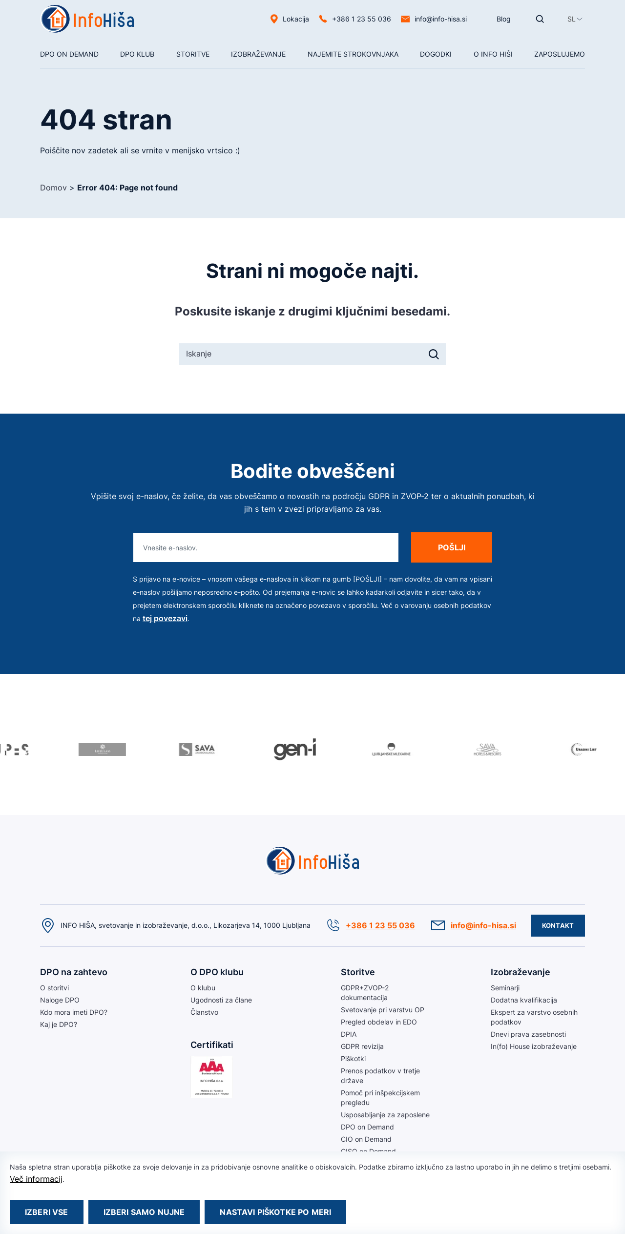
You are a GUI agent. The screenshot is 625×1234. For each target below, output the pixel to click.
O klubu (202, 987)
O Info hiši (493, 54)
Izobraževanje (258, 54)
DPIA (348, 1034)
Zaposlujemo (559, 54)
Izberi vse (46, 1212)
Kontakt (558, 925)
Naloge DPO (60, 1000)
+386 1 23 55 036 (361, 19)
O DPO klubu (217, 972)
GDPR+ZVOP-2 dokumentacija (365, 992)
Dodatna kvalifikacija (524, 1000)
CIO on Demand (366, 1139)
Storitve (192, 54)
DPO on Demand (367, 1127)
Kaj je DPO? (58, 1024)
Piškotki (353, 1058)
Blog (504, 19)
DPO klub (137, 54)
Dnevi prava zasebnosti (528, 1034)
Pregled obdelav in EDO (379, 1022)
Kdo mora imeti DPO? (73, 1012)
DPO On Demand (69, 54)
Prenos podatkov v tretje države (380, 1076)
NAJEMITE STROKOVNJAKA (353, 54)
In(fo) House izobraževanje (534, 1046)
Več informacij (36, 1179)
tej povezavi (165, 618)
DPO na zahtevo (73, 972)
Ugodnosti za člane (221, 1000)
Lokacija (296, 19)
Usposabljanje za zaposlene (385, 1114)
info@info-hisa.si (441, 19)
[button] (571, 19)
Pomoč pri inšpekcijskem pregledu (380, 1097)
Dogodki (436, 54)
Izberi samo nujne (144, 1212)
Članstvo (204, 1012)
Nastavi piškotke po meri (275, 1212)
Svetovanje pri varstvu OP (382, 1009)
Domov (53, 187)
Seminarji (505, 987)
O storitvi (54, 987)
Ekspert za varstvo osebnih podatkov (534, 1017)
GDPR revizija (362, 1046)
